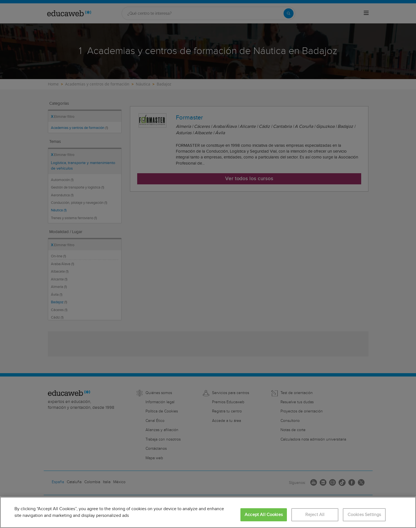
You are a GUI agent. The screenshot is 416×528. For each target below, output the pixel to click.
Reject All (315, 514)
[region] (208, 512)
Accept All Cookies (264, 514)
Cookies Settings (364, 514)
